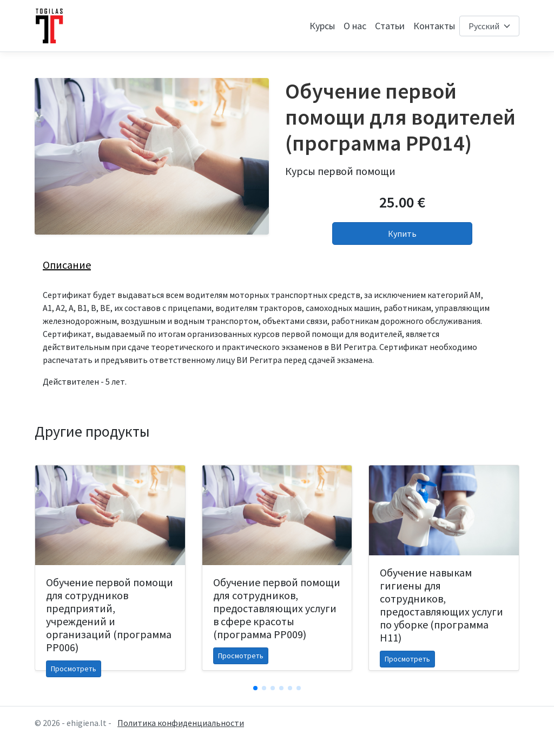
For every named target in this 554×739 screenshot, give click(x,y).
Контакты (434, 26)
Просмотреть (73, 668)
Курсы (322, 26)
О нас (355, 26)
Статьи (390, 26)
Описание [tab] (67, 264)
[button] (255, 688)
